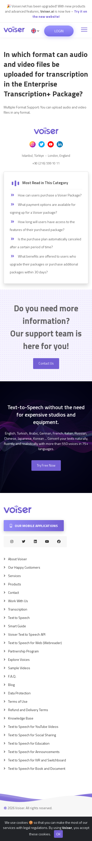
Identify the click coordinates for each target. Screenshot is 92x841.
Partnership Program (23, 651)
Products (14, 584)
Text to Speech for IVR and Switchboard (37, 760)
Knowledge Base (20, 718)
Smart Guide (17, 626)
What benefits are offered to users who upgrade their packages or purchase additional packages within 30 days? (44, 264)
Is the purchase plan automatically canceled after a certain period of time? (45, 242)
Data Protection (19, 693)
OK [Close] (58, 836)
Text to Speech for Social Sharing (32, 734)
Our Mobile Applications (34, 525)
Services (14, 575)
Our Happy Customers (24, 567)
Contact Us (46, 363)
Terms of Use (17, 701)
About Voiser (17, 558)
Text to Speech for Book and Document (36, 768)
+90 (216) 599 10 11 (46, 163)
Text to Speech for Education (29, 743)
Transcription (17, 609)
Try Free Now (46, 465)
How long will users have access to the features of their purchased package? (42, 225)
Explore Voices (19, 659)
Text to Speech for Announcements (34, 751)
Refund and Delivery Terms (28, 709)
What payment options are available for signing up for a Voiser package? (43, 208)
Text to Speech (19, 617)
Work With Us (18, 600)
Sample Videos (19, 667)
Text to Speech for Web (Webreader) (35, 642)
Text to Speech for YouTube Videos (33, 726)
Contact (13, 592)
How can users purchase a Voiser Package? (46, 195)
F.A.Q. (12, 676)
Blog (11, 684)
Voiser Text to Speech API (26, 634)
